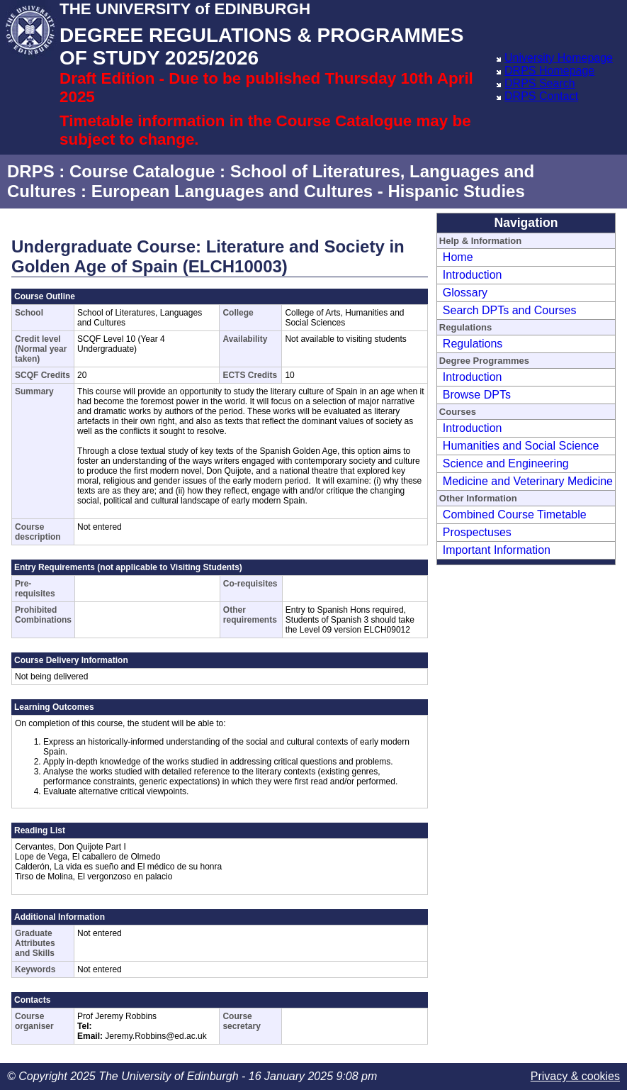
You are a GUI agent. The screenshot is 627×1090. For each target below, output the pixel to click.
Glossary (465, 293)
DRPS (31, 171)
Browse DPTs (477, 395)
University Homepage (558, 58)
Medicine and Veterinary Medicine (528, 481)
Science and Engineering (506, 463)
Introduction (472, 275)
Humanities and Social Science (521, 446)
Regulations (473, 344)
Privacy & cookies (575, 1076)
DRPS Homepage (549, 71)
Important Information (496, 550)
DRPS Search (539, 83)
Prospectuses (477, 532)
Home (458, 257)
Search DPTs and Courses (510, 310)
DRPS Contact (541, 96)
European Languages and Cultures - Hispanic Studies (308, 191)
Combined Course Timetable (515, 514)
